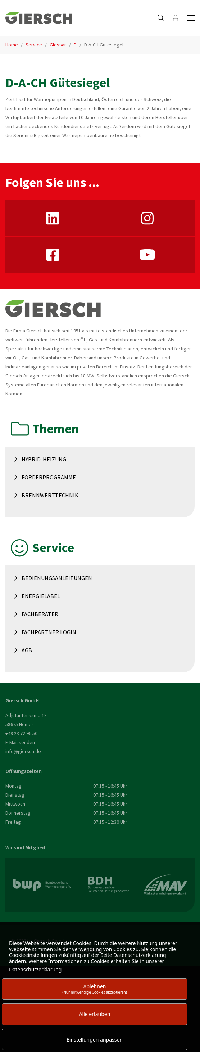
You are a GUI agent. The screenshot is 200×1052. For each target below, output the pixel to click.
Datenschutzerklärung (35, 969)
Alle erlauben (94, 1014)
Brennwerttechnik (50, 495)
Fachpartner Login (49, 632)
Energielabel (41, 596)
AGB (27, 650)
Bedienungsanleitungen (57, 578)
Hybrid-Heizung (44, 459)
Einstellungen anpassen (95, 1039)
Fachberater (40, 614)
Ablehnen (94, 989)
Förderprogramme (49, 477)
